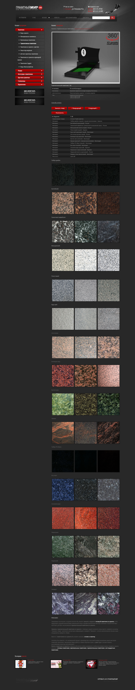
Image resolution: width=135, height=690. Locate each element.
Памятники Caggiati (25, 63)
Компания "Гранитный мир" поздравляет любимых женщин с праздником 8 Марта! (73, 663)
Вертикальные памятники (27, 40)
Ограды (20, 71)
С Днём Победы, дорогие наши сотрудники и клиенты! (35, 662)
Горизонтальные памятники (28, 43)
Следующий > (92, 108)
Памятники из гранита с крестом (29, 47)
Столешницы (21, 81)
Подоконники (22, 85)
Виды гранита (24, 33)
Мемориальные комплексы (28, 37)
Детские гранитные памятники (29, 54)
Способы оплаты (56, 102)
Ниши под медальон (26, 50)
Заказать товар (59, 108)
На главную (22, 18)
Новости (56, 18)
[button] (112, 39)
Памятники (21, 30)
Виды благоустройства (26, 67)
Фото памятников (71, 18)
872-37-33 (94, 11)
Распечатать (60, 113)
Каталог (44, 18)
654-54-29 (94, 9)
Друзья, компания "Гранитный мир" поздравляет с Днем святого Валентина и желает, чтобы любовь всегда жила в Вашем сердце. (109, 663)
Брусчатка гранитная (24, 78)
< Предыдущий (76, 108)
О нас (34, 18)
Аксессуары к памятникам (25, 74)
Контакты (86, 18)
